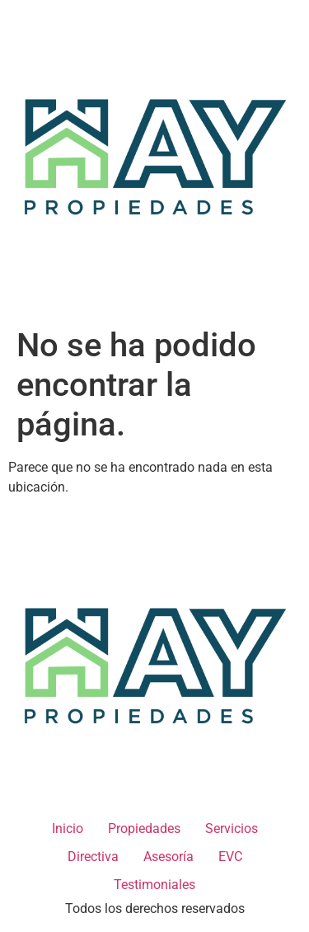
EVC (230, 856)
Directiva (93, 856)
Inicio (67, 828)
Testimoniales (154, 884)
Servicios (231, 828)
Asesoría (168, 856)
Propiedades (144, 828)
